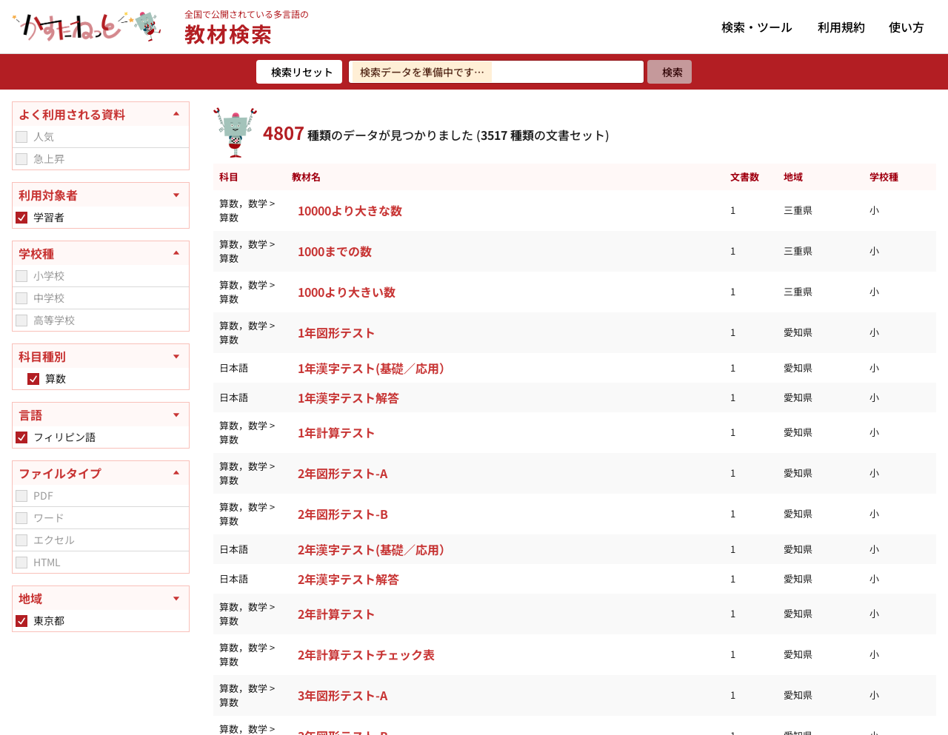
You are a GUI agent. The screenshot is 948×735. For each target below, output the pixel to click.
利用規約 (841, 27)
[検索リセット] (299, 72)
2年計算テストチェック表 (366, 654)
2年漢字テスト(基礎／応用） (374, 549)
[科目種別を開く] (101, 356)
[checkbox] (21, 137)
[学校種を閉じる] (101, 253)
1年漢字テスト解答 (348, 397)
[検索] (669, 72)
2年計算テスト (336, 613)
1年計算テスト (336, 432)
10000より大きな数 (350, 210)
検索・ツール (756, 27)
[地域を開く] (101, 598)
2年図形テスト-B (343, 514)
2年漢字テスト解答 (348, 579)
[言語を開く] (101, 414)
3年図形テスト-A (342, 695)
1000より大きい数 (346, 292)
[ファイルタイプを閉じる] (101, 473)
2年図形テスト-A (342, 473)
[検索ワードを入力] (496, 72)
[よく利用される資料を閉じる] (101, 114)
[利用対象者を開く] (101, 195)
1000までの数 (335, 251)
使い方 (906, 27)
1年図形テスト (336, 332)
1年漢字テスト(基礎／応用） (374, 368)
